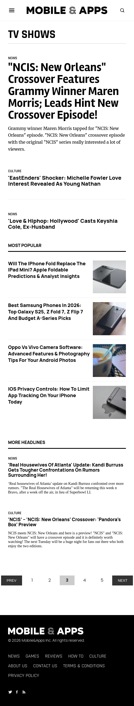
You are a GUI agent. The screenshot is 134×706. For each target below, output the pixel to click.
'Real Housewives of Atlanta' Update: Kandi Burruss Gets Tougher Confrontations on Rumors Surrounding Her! (65, 470)
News (12, 58)
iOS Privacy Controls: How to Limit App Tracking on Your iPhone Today (49, 395)
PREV (11, 580)
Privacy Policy (23, 675)
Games (32, 656)
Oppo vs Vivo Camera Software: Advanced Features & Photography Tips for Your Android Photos (49, 353)
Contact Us (45, 666)
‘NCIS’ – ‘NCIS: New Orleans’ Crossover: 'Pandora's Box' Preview (64, 522)
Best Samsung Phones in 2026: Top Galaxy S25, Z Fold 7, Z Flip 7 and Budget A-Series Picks (45, 311)
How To (75, 656)
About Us (17, 666)
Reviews (53, 656)
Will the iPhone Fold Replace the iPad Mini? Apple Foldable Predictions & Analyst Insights (47, 270)
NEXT (123, 580)
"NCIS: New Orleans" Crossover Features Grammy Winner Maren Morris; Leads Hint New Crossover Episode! (63, 91)
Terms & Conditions (84, 666)
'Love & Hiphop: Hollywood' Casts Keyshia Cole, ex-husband (63, 223)
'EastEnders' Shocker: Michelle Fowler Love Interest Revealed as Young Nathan (64, 180)
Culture (15, 171)
